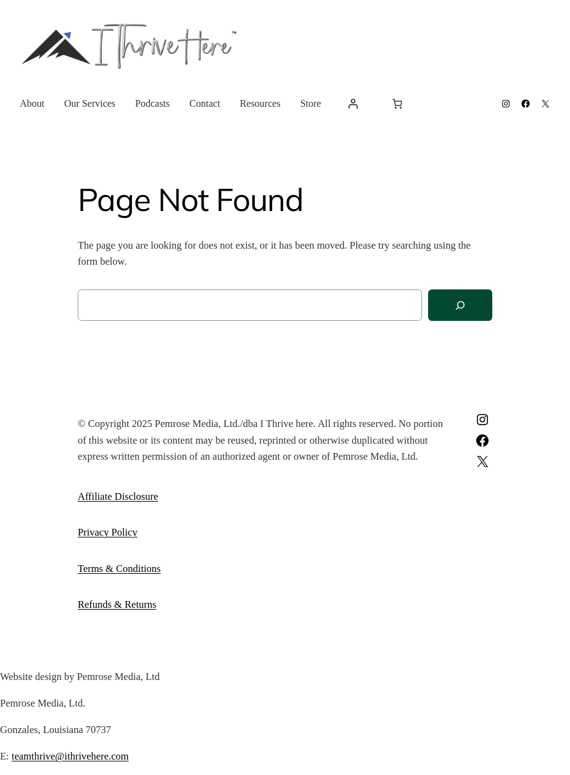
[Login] (353, 103)
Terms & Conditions (119, 568)
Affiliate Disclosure (118, 496)
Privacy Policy (108, 532)
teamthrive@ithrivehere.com (70, 756)
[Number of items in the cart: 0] (397, 103)
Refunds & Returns (117, 604)
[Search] (460, 305)
